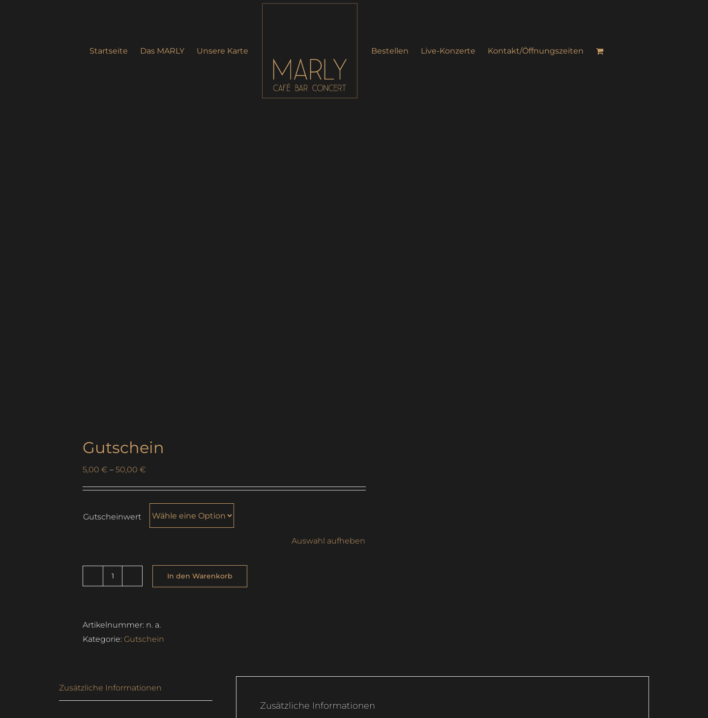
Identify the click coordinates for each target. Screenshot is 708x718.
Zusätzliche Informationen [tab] (110, 687)
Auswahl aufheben (328, 541)
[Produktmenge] (112, 576)
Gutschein (144, 639)
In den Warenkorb (200, 576)
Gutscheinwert (112, 516)
